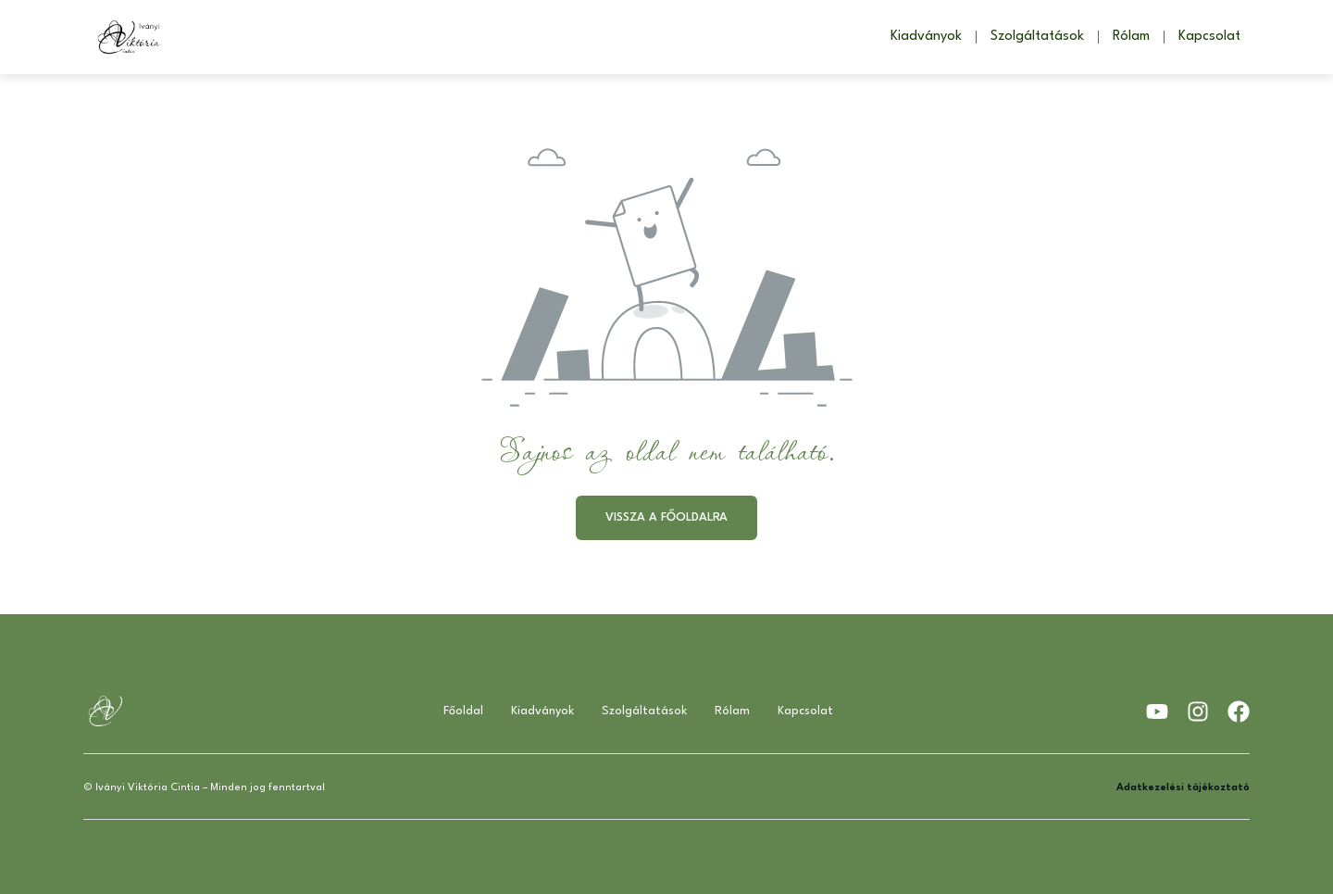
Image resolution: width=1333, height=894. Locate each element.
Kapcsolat (1209, 37)
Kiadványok (926, 37)
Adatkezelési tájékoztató (1183, 788)
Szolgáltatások (1037, 37)
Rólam (1131, 37)
